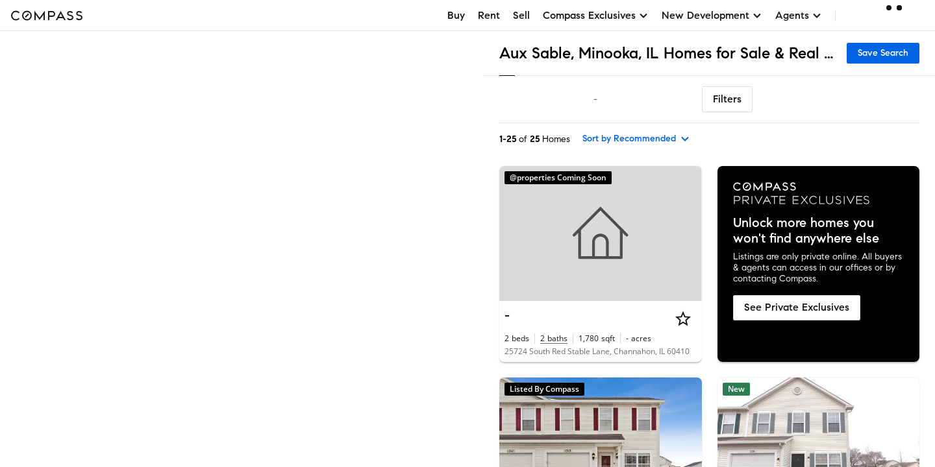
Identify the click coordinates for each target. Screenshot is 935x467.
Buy (456, 15)
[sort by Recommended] (636, 139)
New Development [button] (712, 15)
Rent (489, 15)
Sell (521, 15)
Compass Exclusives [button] (596, 15)
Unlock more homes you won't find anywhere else (806, 230)
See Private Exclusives (796, 307)
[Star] (683, 318)
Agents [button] (798, 15)
